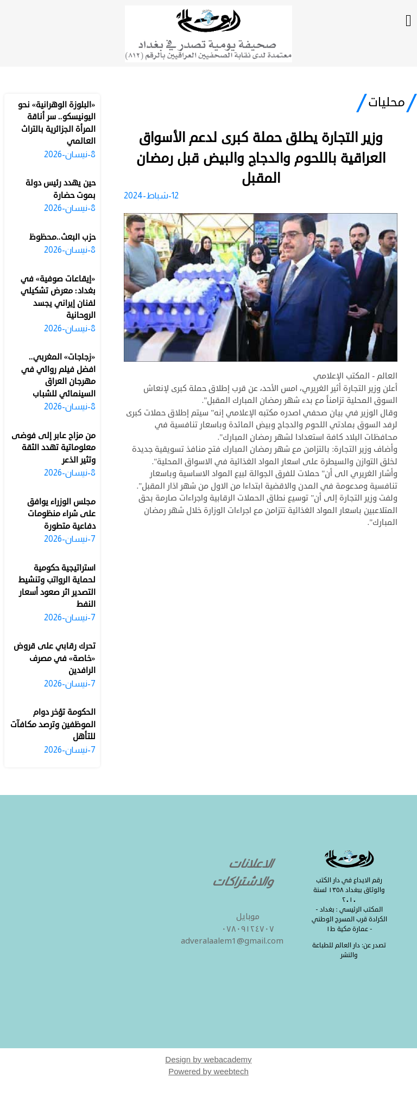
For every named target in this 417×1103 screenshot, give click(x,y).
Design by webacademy (208, 1059)
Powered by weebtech (208, 1071)
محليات (386, 102)
